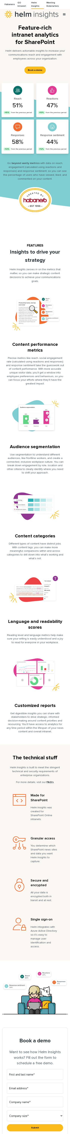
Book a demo (35, 70)
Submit (35, 1127)
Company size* (19, 1116)
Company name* (19, 1102)
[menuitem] (9, 4)
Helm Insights (31, 14)
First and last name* (22, 1074)
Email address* (18, 1088)
